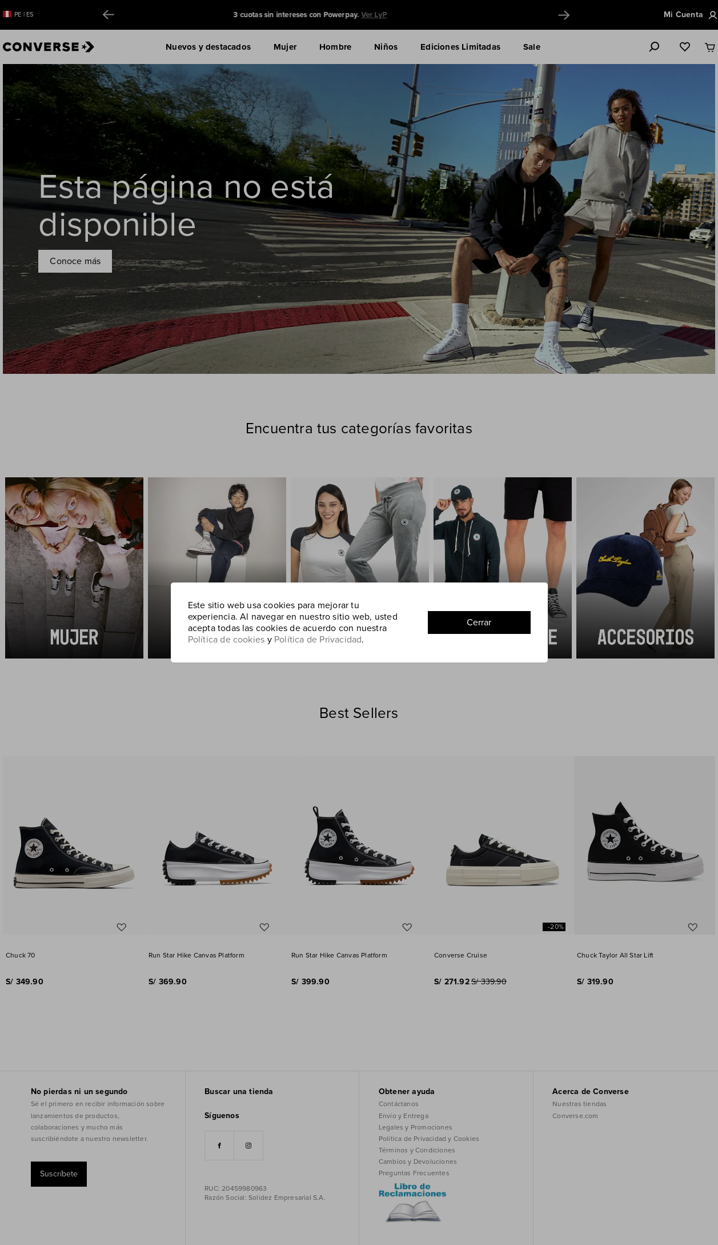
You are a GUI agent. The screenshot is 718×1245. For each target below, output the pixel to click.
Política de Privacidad (318, 639)
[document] (359, 622)
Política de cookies (226, 639)
